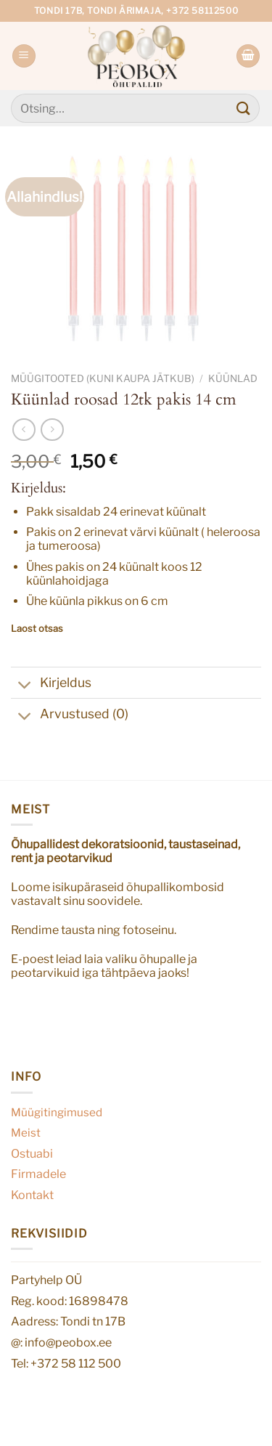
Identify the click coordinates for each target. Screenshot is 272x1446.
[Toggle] (25, 686)
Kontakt (32, 1195)
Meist (26, 1133)
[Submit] (243, 108)
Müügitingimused (56, 1112)
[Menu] (24, 56)
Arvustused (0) (69, 715)
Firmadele (38, 1174)
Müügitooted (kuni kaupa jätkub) (102, 378)
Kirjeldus (51, 684)
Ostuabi (32, 1154)
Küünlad (232, 378)
